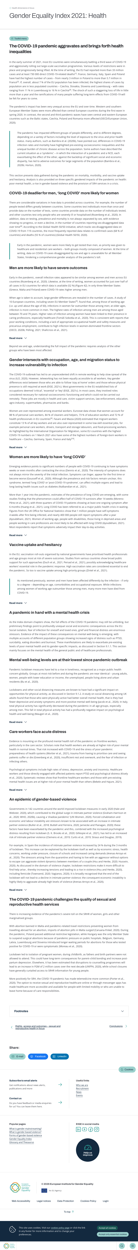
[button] (17, 1057)
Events (79, 1095)
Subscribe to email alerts (23, 1080)
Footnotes (21, 1011)
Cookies (129, 1069)
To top (67, 1211)
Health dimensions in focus (23, 8)
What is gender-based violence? (25, 1132)
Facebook (90, 1129)
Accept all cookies (107, 1228)
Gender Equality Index (20, 1138)
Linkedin (78, 1129)
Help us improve (87, 1153)
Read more (16, 338)
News (79, 1092)
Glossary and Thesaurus (21, 1142)
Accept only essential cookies (113, 1234)
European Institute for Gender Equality (9, 1246)
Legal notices (44, 1201)
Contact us (15, 1098)
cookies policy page (60, 1228)
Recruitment (82, 1088)
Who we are (82, 1085)
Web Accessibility (21, 1201)
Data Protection (65, 1201)
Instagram (96, 1129)
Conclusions (116, 1027)
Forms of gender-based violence (25, 1135)
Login (106, 1201)
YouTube (84, 1129)
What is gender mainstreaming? (25, 1128)
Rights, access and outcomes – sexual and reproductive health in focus (38, 1028)
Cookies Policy (88, 1201)
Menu (133, 1246)
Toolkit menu (20, 38)
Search (122, 1246)
